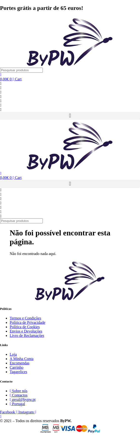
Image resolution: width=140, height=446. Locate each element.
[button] (70, 116)
